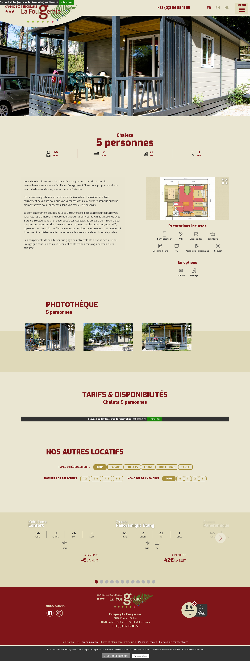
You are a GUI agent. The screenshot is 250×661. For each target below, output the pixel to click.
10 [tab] (143, 582)
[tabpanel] (64, 527)
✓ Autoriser (66, 2)
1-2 (85, 478)
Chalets (132, 467)
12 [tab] (153, 582)
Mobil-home (167, 467)
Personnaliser (141, 656)
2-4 (96, 478)
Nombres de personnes (60, 478)
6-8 (118, 478)
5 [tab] (117, 582)
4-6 (107, 478)
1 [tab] (96, 582)
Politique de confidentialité (173, 642)
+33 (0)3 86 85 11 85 (170, 7)
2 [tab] (101, 582)
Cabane (115, 467)
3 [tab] (107, 582)
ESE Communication (87, 642)
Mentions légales (147, 642)
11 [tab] (148, 582)
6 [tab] (122, 582)
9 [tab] (138, 582)
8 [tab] (133, 582)
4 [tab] (112, 582)
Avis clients (194, 603)
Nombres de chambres (143, 478)
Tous (100, 467)
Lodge (148, 467)
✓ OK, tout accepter (116, 655)
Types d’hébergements (74, 467)
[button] (241, 8)
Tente (185, 467)
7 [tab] (127, 582)
